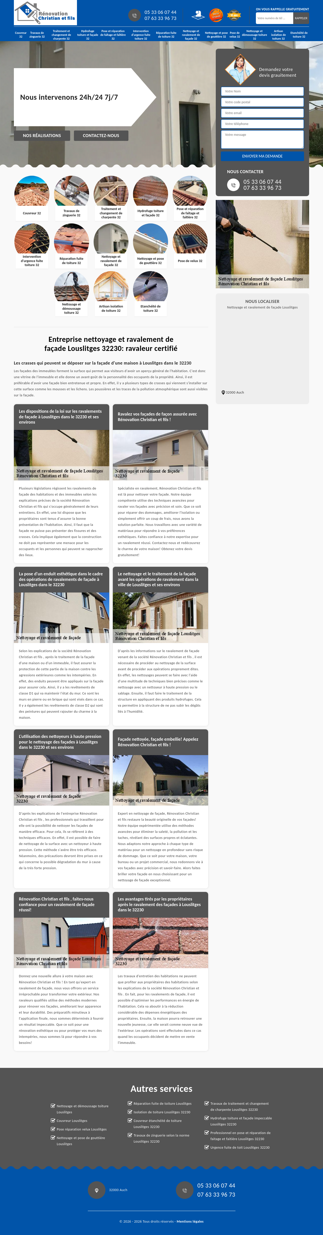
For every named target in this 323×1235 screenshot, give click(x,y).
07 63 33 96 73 (160, 18)
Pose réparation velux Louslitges (82, 1129)
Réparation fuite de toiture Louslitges (163, 1103)
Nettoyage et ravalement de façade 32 (191, 34)
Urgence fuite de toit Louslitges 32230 (240, 1147)
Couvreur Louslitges (72, 1121)
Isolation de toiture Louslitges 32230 (162, 1112)
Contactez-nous (101, 135)
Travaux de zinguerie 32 (37, 34)
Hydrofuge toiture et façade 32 (87, 34)
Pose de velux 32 (235, 34)
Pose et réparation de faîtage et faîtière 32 (113, 34)
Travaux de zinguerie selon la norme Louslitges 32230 (162, 1138)
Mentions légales (190, 1221)
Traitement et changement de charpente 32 (61, 34)
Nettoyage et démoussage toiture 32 (254, 34)
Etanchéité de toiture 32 (299, 34)
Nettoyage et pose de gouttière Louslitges (81, 1141)
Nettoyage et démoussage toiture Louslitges (83, 1109)
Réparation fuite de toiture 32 (166, 34)
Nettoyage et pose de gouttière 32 (216, 34)
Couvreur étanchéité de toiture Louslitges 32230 (158, 1124)
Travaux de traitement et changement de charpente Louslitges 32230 (239, 1106)
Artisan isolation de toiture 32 (278, 34)
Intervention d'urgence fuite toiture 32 (140, 34)
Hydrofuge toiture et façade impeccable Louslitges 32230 (241, 1121)
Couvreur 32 (21, 34)
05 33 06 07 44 (160, 12)
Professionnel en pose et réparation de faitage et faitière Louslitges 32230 (240, 1136)
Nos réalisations (42, 135)
